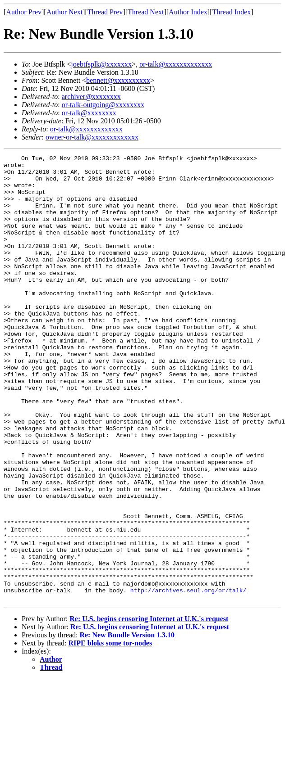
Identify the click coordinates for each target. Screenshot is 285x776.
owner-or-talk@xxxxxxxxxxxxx (92, 137)
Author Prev (23, 12)
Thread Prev (105, 12)
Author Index (188, 12)
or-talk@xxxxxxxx (89, 113)
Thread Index (231, 12)
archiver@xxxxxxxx (91, 96)
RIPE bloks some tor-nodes (110, 732)
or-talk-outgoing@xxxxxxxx (103, 104)
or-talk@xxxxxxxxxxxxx (175, 64)
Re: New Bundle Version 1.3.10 (127, 724)
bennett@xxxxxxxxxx (118, 80)
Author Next (64, 12)
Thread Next (146, 12)
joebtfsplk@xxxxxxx (101, 64)
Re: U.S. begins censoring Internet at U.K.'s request (148, 708)
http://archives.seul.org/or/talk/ (188, 678)
